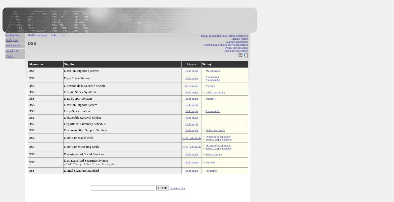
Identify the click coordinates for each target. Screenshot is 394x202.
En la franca (191, 85)
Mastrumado (213, 70)
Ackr (53, 34)
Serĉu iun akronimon (236, 50)
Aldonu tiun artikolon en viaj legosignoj (226, 44)
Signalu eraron (240, 38)
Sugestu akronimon (237, 41)
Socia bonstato (214, 154)
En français (12, 34)
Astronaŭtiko (213, 79)
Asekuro (210, 85)
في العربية (12, 50)
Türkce (10, 55)
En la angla (191, 70)
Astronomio (212, 76)
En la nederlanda (191, 138)
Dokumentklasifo (215, 130)
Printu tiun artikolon (236, 47)
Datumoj (211, 98)
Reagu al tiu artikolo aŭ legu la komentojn (224, 35)
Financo (210, 162)
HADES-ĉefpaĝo (37, 34)
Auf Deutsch (13, 45)
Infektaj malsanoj (215, 92)
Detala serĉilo (177, 187)
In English (12, 40)
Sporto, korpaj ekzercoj (219, 139)
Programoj (211, 170)
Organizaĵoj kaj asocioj (218, 136)
